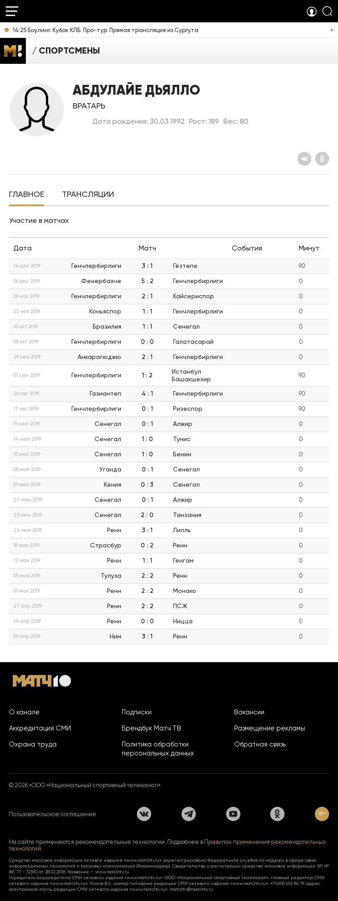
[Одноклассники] (322, 159)
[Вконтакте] (304, 159)
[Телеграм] (188, 814)
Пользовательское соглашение (52, 814)
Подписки (137, 712)
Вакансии (249, 712)
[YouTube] (233, 814)
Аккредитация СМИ (40, 728)
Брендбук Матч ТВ (151, 728)
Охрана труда (33, 744)
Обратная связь (260, 744)
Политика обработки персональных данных (158, 748)
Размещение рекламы (269, 728)
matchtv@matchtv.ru (191, 889)
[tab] (26, 195)
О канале (24, 712)
